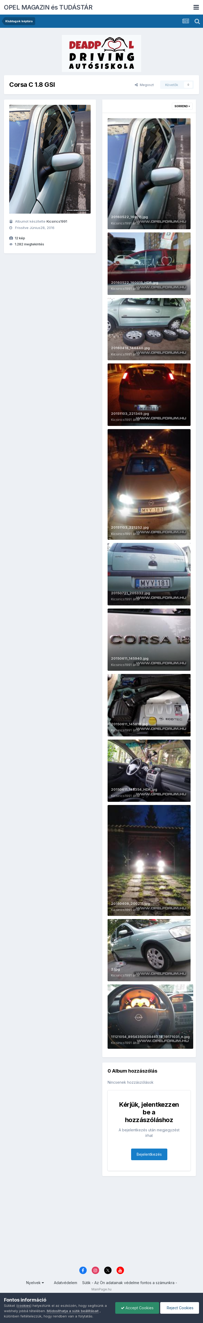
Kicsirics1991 (57, 221)
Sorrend (182, 106)
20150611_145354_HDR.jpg (134, 789)
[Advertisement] (101, 1222)
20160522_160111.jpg (129, 217)
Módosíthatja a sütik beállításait (73, 1311)
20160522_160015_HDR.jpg (134, 282)
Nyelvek (35, 1282)
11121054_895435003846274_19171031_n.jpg (150, 1036)
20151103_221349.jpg (130, 413)
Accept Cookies (137, 1308)
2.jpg (115, 969)
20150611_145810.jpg (129, 724)
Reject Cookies (179, 1308)
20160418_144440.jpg (130, 348)
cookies (23, 1305)
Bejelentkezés (149, 1154)
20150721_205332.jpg (130, 593)
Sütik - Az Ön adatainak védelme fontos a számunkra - (129, 1282)
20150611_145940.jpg (130, 658)
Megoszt (144, 85)
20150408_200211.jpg (130, 903)
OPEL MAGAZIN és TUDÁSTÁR (48, 7)
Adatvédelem (65, 1282)
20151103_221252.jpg (130, 527)
